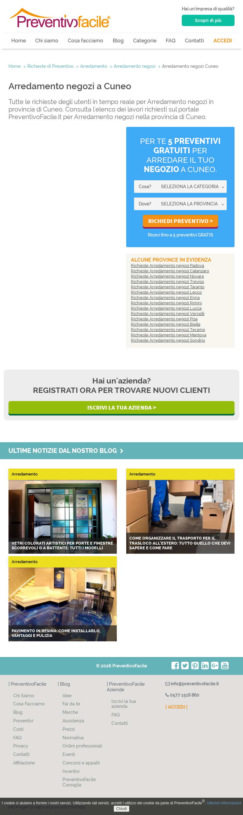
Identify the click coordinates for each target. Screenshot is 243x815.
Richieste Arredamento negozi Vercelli (167, 313)
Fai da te (71, 703)
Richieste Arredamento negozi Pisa (164, 319)
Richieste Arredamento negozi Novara (167, 276)
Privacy (20, 745)
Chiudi (121, 809)
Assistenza (73, 720)
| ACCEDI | (176, 707)
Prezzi (68, 729)
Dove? (145, 203)
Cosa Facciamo (29, 703)
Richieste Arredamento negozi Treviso (167, 281)
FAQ (171, 41)
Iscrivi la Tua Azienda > (121, 407)
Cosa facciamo (85, 41)
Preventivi (23, 720)
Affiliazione (24, 762)
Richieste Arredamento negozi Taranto (167, 287)
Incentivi (70, 771)
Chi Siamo (23, 695)
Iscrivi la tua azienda (123, 704)
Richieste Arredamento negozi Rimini (166, 303)
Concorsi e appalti (81, 762)
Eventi (68, 754)
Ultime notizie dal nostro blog (65, 450)
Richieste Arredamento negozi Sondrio (168, 340)
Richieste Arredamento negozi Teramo (168, 329)
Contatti (194, 41)
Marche (70, 712)
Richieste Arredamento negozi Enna (165, 297)
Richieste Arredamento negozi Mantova (168, 335)
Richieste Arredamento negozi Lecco (166, 292)
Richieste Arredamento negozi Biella (165, 324)
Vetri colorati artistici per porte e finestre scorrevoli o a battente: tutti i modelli (62, 546)
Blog (118, 41)
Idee (67, 695)
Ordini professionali (82, 745)
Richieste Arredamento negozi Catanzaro (170, 271)
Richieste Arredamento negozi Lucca (166, 308)
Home (18, 41)
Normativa (73, 737)
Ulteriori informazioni (224, 803)
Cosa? (145, 186)
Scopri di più (208, 20)
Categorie (144, 41)
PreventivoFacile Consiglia (79, 782)
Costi (18, 729)
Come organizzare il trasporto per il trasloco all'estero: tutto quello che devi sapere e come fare (179, 543)
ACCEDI (222, 41)
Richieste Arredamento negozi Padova (167, 265)
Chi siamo (46, 41)
